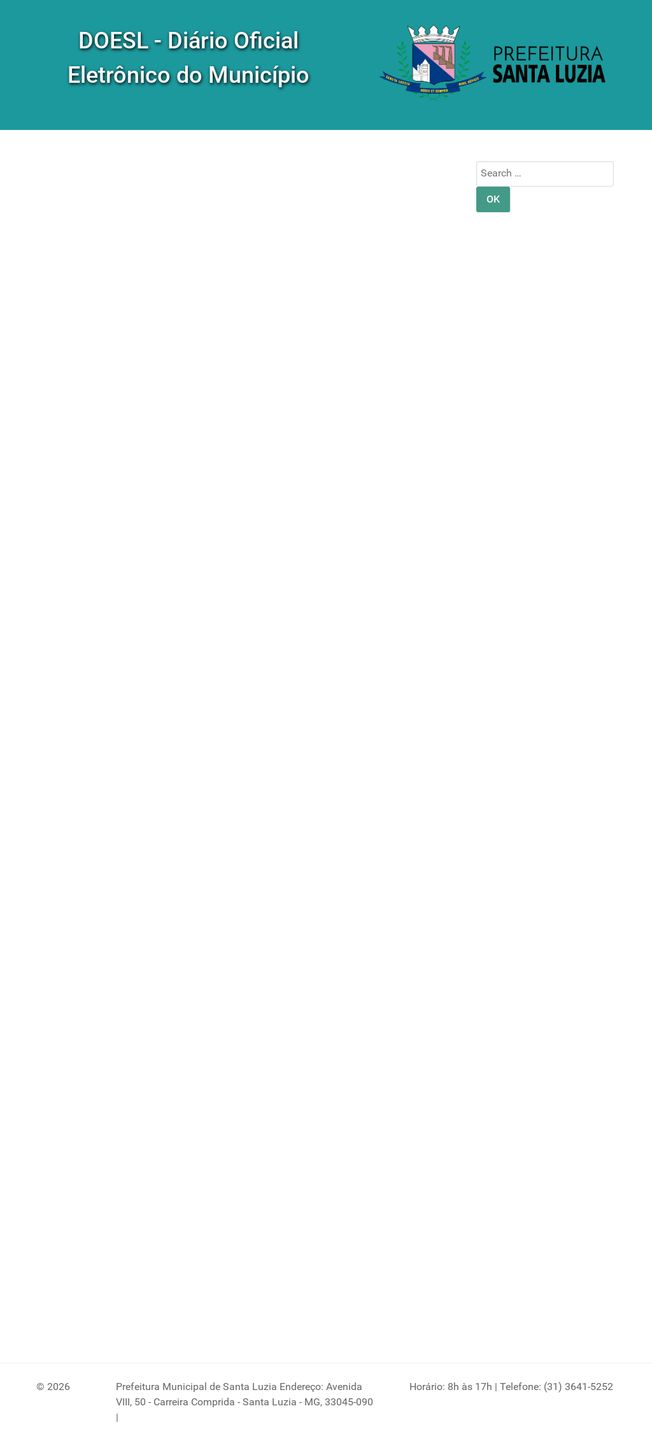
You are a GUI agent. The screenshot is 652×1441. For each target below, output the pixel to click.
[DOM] (494, 64)
